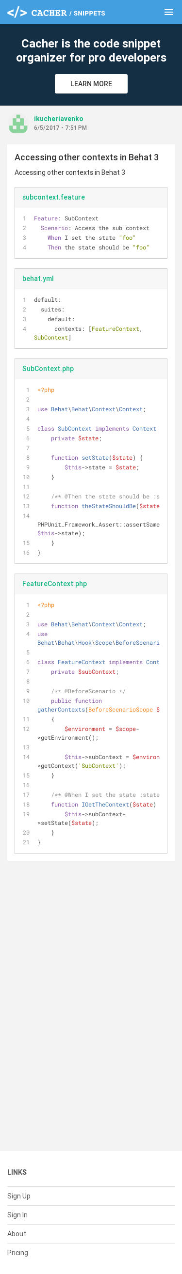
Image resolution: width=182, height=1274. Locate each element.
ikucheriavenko (58, 118)
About (16, 1233)
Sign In (17, 1215)
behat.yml (38, 278)
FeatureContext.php (54, 583)
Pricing (17, 1252)
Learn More (91, 83)
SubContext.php (48, 368)
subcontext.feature (53, 197)
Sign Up (19, 1196)
